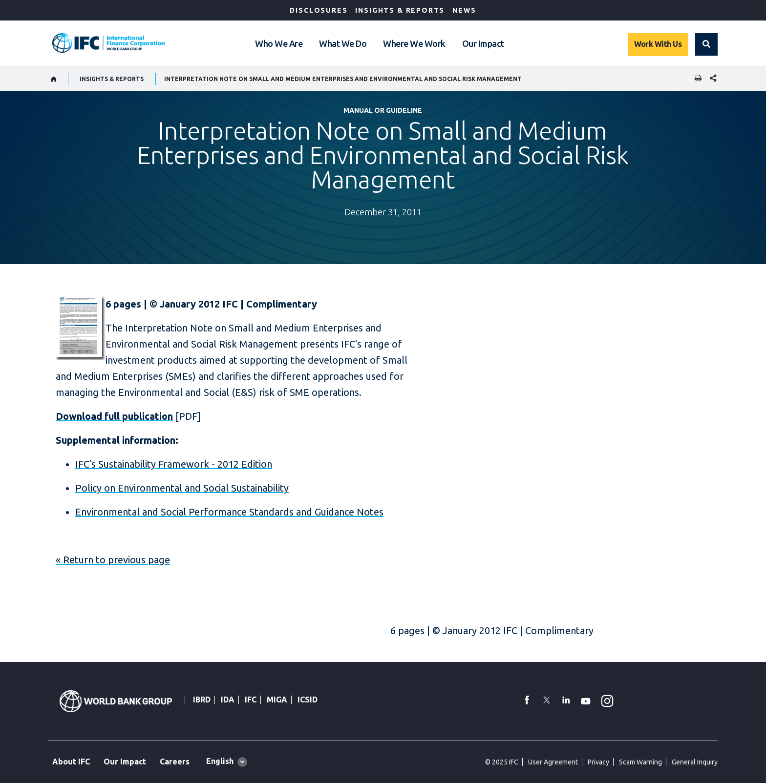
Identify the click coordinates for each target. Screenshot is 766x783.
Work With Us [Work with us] (657, 44)
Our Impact (483, 43)
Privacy (598, 762)
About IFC (71, 761)
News (464, 10)
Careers (175, 761)
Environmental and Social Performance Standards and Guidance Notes (229, 511)
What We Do (342, 43)
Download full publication (114, 416)
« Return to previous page (113, 559)
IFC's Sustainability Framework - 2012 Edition (173, 464)
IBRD (202, 699)
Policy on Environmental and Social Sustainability (182, 488)
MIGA (277, 699)
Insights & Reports (400, 10)
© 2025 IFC (501, 762)
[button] (706, 44)
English (220, 761)
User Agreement (553, 762)
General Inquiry (695, 762)
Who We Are (278, 43)
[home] (54, 79)
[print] (695, 79)
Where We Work (414, 43)
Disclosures (318, 10)
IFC (250, 699)
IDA (227, 699)
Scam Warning (640, 762)
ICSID (308, 699)
